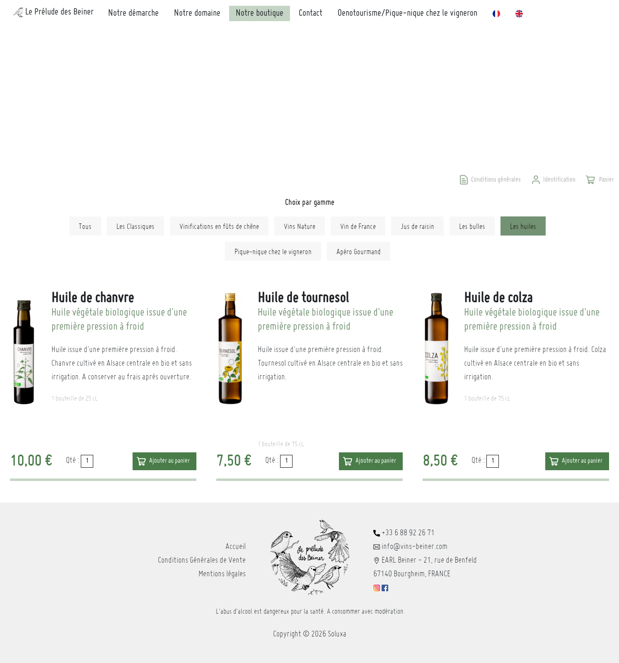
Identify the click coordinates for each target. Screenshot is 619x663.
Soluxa (337, 634)
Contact (310, 13)
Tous (85, 226)
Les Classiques (135, 226)
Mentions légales (222, 573)
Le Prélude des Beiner (53, 12)
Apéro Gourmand (358, 251)
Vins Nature (299, 226)
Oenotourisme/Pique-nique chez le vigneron (407, 13)
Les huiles (523, 226)
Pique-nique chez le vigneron (273, 251)
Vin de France (358, 226)
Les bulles (472, 226)
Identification (559, 180)
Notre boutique (259, 13)
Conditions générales (496, 180)
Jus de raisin (417, 226)
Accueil (235, 546)
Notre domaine (197, 13)
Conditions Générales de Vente (202, 560)
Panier (606, 180)
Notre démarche (133, 13)
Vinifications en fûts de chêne (219, 226)
